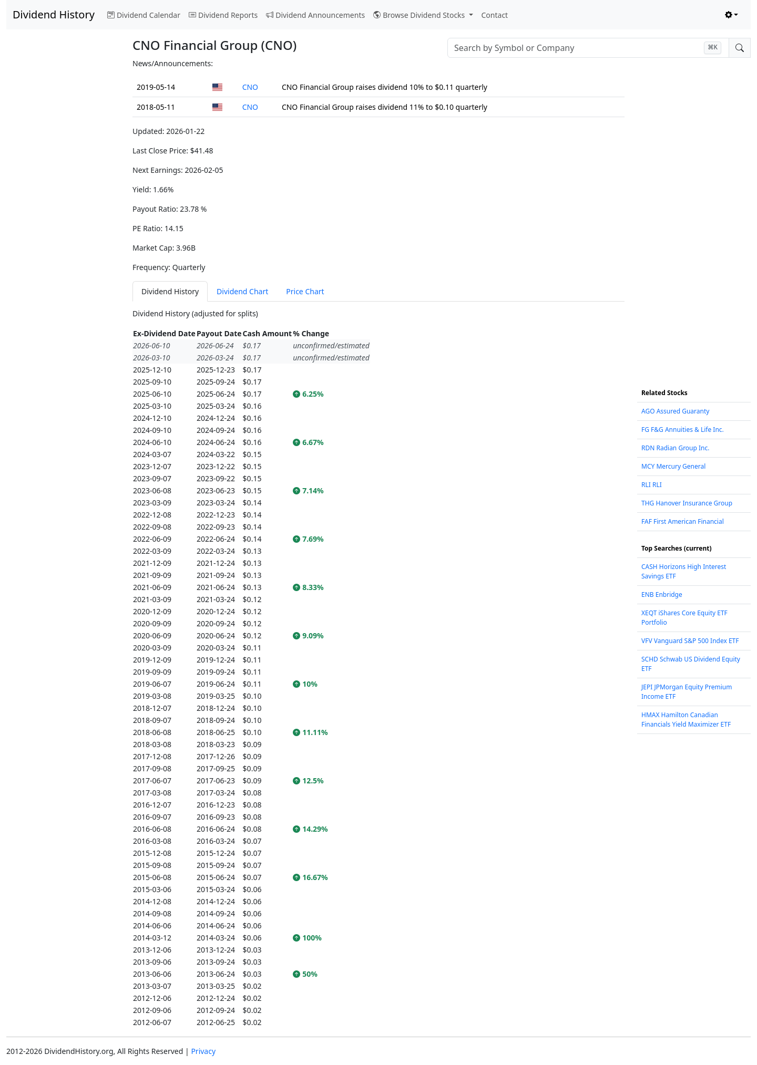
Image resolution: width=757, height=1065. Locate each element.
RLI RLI (651, 484)
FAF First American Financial (682, 521)
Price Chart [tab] (305, 291)
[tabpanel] (378, 668)
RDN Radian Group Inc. (675, 447)
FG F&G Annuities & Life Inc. (682, 429)
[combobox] (588, 48)
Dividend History (54, 14)
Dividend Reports (223, 15)
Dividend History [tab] (170, 291)
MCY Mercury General (673, 466)
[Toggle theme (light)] (732, 15)
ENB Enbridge (661, 594)
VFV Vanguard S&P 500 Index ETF (690, 640)
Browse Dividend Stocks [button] (420, 15)
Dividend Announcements (315, 15)
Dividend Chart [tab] (242, 291)
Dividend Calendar (143, 15)
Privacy (203, 1051)
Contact (495, 15)
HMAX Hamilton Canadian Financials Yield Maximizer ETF (686, 719)
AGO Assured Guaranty (675, 411)
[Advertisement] (63, 215)
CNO (250, 87)
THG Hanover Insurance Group (686, 503)
